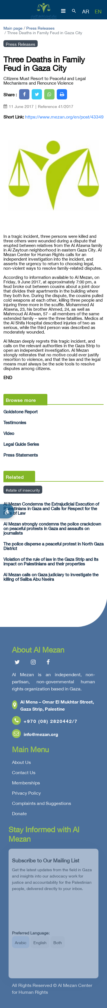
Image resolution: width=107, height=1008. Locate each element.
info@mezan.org (35, 735)
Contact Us (23, 774)
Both (57, 946)
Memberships (26, 784)
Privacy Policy (26, 794)
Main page (13, 27)
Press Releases (40, 27)
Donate (19, 815)
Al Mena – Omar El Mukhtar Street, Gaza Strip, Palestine (53, 706)
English (40, 946)
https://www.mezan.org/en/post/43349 (64, 116)
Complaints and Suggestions (41, 804)
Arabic (21, 946)
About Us (21, 763)
